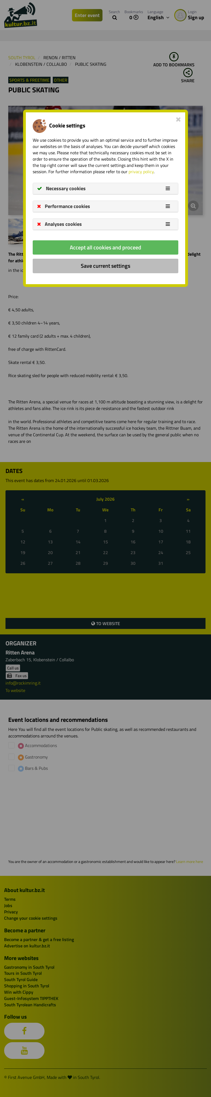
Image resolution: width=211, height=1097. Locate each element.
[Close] (178, 119)
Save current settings (105, 265)
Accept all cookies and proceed (105, 247)
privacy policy (141, 171)
